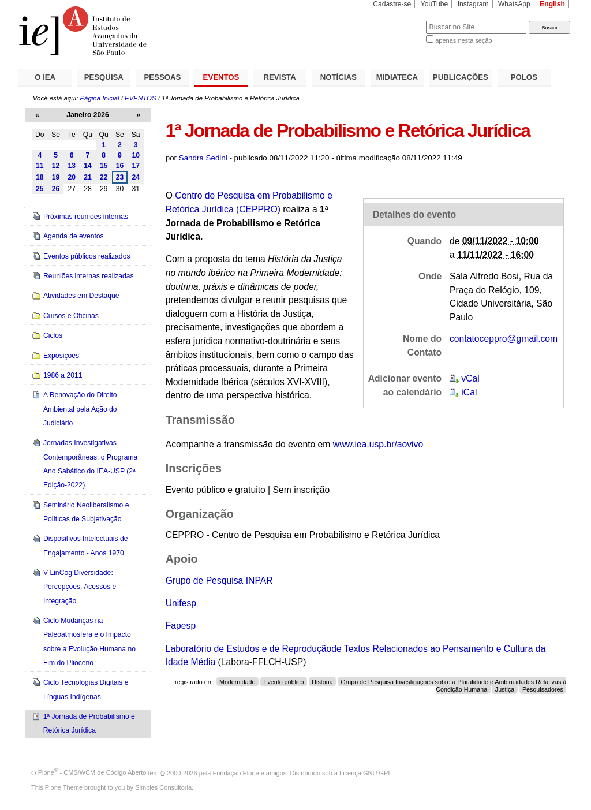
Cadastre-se (392, 4)
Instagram (473, 4)
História (322, 681)
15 (104, 166)
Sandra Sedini (203, 158)
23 (120, 177)
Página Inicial (99, 98)
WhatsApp (514, 4)
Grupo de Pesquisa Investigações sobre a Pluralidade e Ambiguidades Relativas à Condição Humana (453, 685)
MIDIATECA (397, 77)
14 (88, 166)
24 (136, 177)
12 (56, 166)
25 (40, 189)
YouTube (434, 4)
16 (120, 166)
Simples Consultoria (163, 787)
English (552, 4)
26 (56, 189)
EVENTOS (221, 77)
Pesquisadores (542, 688)
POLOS (524, 77)
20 (72, 177)
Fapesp (181, 625)
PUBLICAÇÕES (460, 77)
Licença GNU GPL (365, 772)
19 (56, 177)
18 (40, 177)
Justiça (504, 688)
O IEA (45, 77)
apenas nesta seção (463, 40)
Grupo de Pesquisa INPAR (219, 580)
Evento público (283, 681)
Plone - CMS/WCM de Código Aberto (92, 772)
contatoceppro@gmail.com (504, 339)
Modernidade (237, 681)
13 (72, 166)
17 (136, 166)
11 (40, 166)
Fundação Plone (236, 772)
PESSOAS (162, 77)
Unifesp (181, 603)
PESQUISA (104, 77)
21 (88, 177)
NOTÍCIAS (338, 77)
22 (104, 177)
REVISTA (280, 77)
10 (136, 155)
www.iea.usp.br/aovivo (378, 444)
